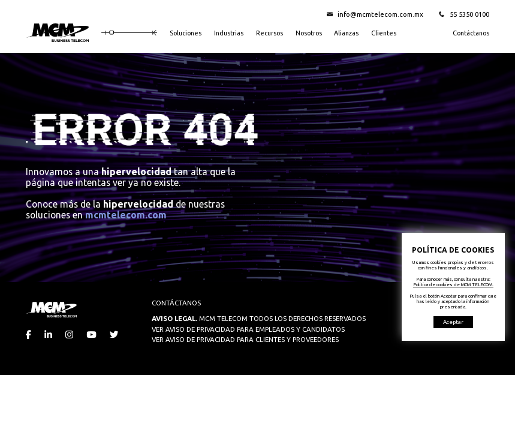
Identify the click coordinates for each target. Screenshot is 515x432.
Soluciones (185, 33)
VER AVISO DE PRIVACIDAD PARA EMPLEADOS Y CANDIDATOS (248, 329)
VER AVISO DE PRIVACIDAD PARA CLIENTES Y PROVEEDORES (245, 339)
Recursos (269, 33)
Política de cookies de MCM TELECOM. (453, 284)
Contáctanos (471, 33)
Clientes (383, 33)
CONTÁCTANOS (176, 303)
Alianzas (346, 33)
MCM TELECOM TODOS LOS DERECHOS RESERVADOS (259, 318)
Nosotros (309, 33)
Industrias (228, 33)
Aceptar (453, 322)
